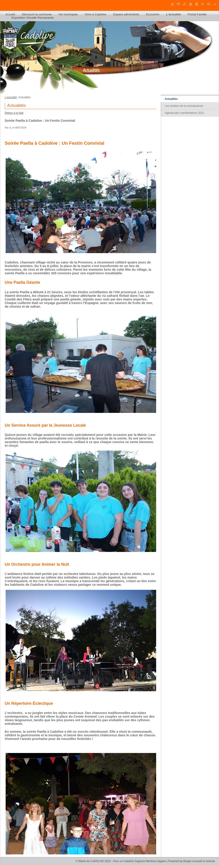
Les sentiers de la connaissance (184, 106)
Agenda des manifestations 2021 (184, 112)
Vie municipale (68, 14)
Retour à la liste (14, 112)
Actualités (171, 99)
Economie (152, 14)
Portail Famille (197, 14)
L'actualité (173, 14)
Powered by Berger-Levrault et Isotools (191, 861)
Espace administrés (126, 14)
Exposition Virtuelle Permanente (32, 17)
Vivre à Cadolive (95, 14)
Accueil (10, 14)
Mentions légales (156, 861)
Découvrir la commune (37, 14)
